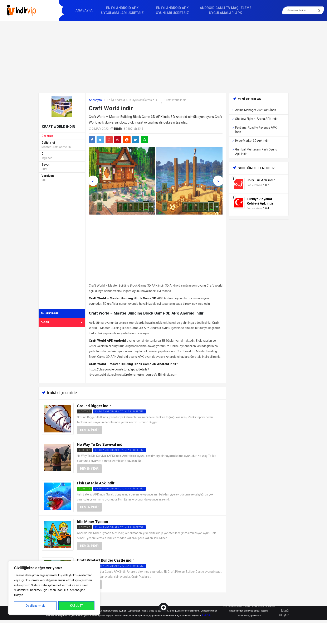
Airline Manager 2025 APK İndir (255, 110)
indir (118, 128)
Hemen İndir (89, 430)
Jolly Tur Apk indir (261, 180)
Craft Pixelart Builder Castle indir (105, 560)
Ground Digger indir (94, 406)
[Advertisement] (163, 57)
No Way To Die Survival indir (101, 444)
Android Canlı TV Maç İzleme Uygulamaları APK (225, 10)
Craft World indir (111, 108)
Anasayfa (84, 10)
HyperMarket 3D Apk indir (252, 140)
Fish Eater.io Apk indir (95, 483)
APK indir (50, 313)
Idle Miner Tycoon (92, 521)
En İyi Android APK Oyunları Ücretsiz (172, 10)
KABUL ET (76, 605)
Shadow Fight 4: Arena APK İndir (256, 118)
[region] (54, 588)
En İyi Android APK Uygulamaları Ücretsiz (122, 10)
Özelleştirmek (35, 605)
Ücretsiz (47, 136)
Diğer (61, 322)
